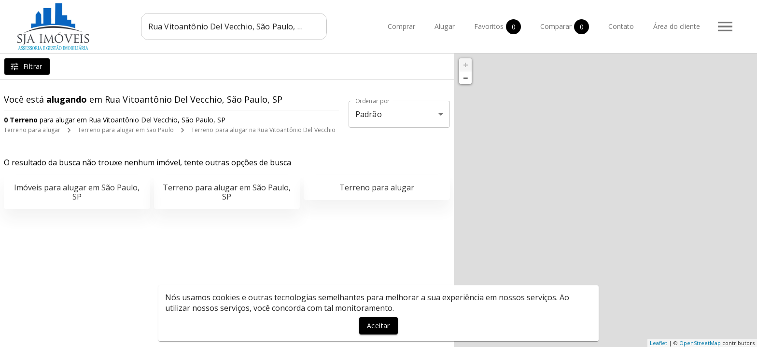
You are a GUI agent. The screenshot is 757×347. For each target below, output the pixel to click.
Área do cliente (676, 27)
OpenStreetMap (700, 343)
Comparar (564, 26)
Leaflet (658, 343)
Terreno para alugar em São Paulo (126, 130)
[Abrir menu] (725, 26)
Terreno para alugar (32, 130)
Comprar (401, 27)
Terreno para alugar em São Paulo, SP (227, 192)
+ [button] (465, 64)
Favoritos (497, 26)
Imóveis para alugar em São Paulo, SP (77, 192)
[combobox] (234, 26)
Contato (621, 27)
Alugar (445, 27)
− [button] (465, 77)
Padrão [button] (368, 114)
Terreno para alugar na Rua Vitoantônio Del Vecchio (263, 130)
